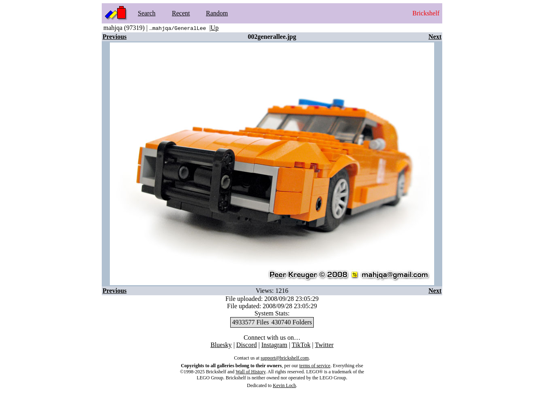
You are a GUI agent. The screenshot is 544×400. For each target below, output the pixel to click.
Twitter (324, 344)
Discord (246, 344)
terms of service (314, 365)
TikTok (301, 344)
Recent (181, 13)
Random (217, 13)
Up (215, 27)
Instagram (274, 344)
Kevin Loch (284, 385)
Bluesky (220, 344)
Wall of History (251, 372)
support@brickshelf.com (285, 358)
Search (147, 13)
